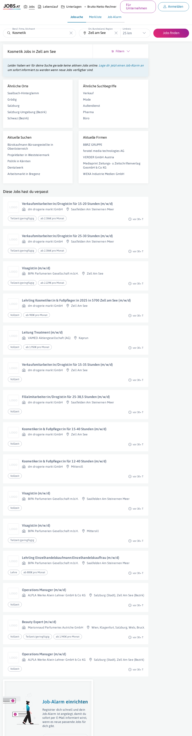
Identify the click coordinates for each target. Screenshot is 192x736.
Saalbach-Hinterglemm (23, 102)
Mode (59, 113)
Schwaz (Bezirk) (18, 132)
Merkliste (95, 17)
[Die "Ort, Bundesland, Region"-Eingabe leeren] (116, 33)
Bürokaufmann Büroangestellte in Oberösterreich (20, 162)
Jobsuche (76, 17)
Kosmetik (15, 51)
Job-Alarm (115, 17)
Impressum (43, 729)
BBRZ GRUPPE (65, 158)
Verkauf (61, 107)
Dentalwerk (15, 189)
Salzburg (14, 115)
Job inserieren (25, 729)
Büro (59, 132)
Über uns (8, 729)
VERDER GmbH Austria (71, 175)
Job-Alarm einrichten (161, 115)
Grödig (12, 109)
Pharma (61, 125)
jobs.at (93, 729)
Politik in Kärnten (19, 183)
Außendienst (64, 119)
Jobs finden (171, 33)
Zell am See (17, 56)
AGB (55, 729)
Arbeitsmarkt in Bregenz (24, 195)
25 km (127, 33)
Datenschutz (68, 729)
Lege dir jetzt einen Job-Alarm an (39, 75)
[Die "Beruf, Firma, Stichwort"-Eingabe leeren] (71, 33)
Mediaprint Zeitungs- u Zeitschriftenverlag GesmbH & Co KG (71, 185)
